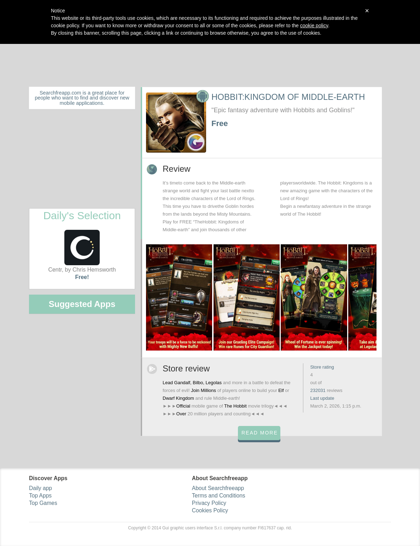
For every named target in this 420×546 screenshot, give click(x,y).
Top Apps (40, 496)
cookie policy (314, 25)
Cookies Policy (210, 510)
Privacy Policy (209, 503)
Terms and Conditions (218, 496)
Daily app (40, 488)
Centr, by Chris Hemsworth (82, 251)
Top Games (43, 503)
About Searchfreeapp (218, 488)
